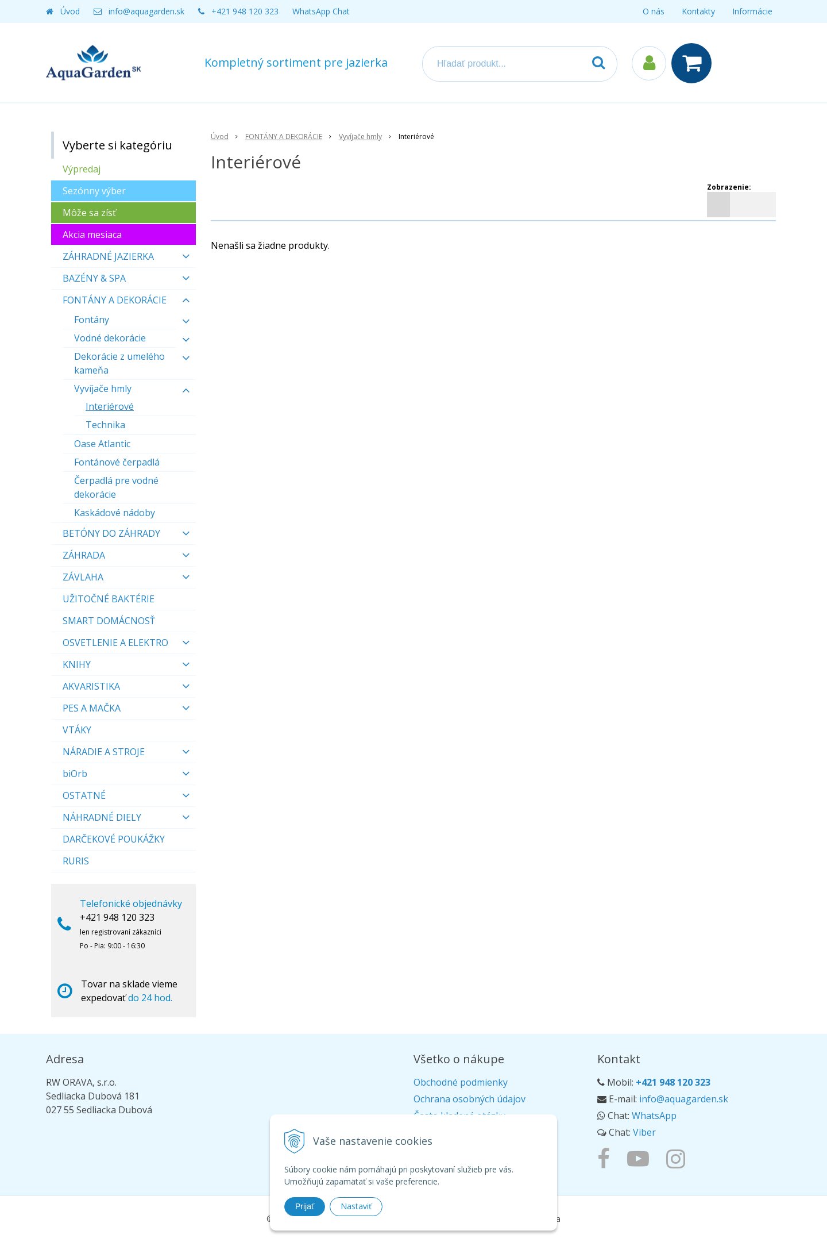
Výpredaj (82, 169)
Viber (644, 1132)
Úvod (70, 11)
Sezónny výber (94, 190)
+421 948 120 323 (245, 11)
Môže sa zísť (89, 212)
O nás (653, 11)
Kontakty (698, 11)
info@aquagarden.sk (146, 11)
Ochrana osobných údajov (469, 1099)
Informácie (752, 11)
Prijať (304, 1206)
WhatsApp (654, 1115)
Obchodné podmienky (460, 1082)
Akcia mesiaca (92, 234)
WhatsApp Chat (321, 11)
